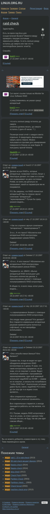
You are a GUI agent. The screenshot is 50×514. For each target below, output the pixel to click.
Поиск (18, 12)
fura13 (12, 56)
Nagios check (16, 465)
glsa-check (15, 472)
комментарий (17, 165)
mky (11, 206)
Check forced (16, 486)
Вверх (44, 502)
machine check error (19, 490)
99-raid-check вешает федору (23, 461)
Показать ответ (16, 114)
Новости (5, 8)
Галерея (14, 8)
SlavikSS (13, 152)
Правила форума (18, 502)
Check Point (16, 475)
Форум (4, 12)
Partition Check (17, 479)
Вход (46, 8)
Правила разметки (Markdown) (23, 504)
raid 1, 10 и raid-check (20, 458)
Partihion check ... (18, 483)
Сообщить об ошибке (10, 507)
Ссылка (6, 63)
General (14, 18)
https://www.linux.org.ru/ (10, 509)
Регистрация (36, 8)
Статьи (22, 8)
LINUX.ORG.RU (11, 3)
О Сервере (6, 502)
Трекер (11, 12)
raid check (11, 23)
